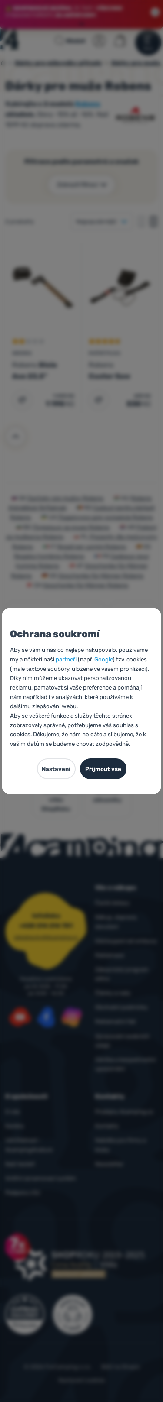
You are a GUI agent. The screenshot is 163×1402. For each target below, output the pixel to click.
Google (103, 659)
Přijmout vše (103, 769)
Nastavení (56, 769)
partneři (66, 659)
